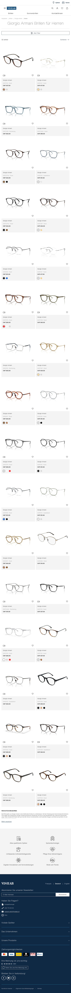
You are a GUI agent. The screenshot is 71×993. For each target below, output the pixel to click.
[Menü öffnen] (5, 8)
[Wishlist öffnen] (62, 8)
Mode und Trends (53, 865)
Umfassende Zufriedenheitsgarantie (18, 854)
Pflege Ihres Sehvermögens (52, 854)
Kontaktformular (7, 904)
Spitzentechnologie (52, 843)
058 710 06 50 (9, 908)
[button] (57, 8)
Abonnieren (62, 894)
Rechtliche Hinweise (6, 988)
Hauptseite (4, 18)
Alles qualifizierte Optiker (18, 843)
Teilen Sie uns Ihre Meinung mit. (14, 968)
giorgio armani (18, 18)
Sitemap (39, 988)
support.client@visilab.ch (12, 911)
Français (48, 884)
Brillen (10, 18)
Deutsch (58, 884)
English (67, 884)
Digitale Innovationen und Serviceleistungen (19, 865)
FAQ (6, 915)
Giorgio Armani (7, 81)
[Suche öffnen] (52, 8)
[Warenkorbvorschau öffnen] (67, 8)
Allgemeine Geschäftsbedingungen (25, 988)
